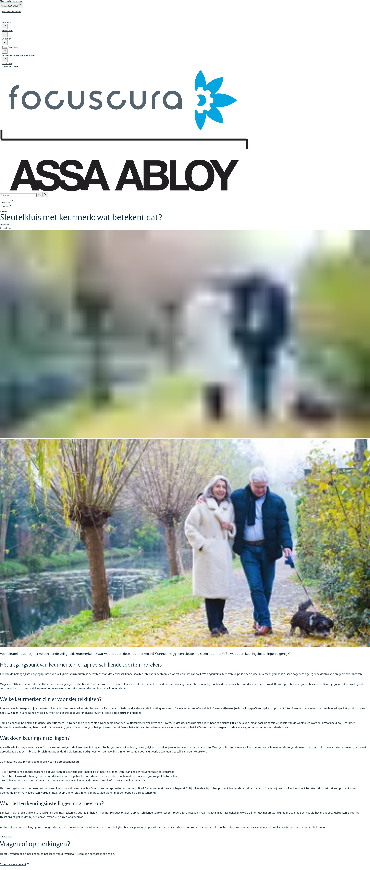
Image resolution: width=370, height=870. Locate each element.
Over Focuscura (10, 46)
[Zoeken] (39, 194)
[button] (5, 26)
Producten (7, 30)
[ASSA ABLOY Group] (11, 5)
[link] (11, 11)
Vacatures (7, 63)
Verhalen (6, 38)
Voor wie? (7, 22)
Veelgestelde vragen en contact (18, 55)
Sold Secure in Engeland (126, 712)
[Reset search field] (45, 194)
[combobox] (18, 195)
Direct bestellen (10, 66)
